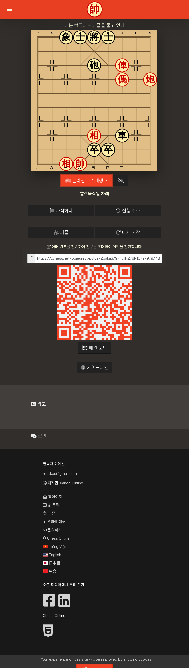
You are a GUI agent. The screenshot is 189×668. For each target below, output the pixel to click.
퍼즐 (61, 232)
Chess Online (56, 538)
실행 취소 (128, 211)
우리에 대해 (54, 521)
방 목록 (51, 505)
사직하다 (61, 211)
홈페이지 (52, 496)
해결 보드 (94, 348)
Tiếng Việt (54, 546)
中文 (49, 571)
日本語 (51, 563)
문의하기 (52, 530)
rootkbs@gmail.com (60, 473)
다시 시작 (128, 232)
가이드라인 (94, 367)
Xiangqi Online (71, 483)
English (52, 554)
